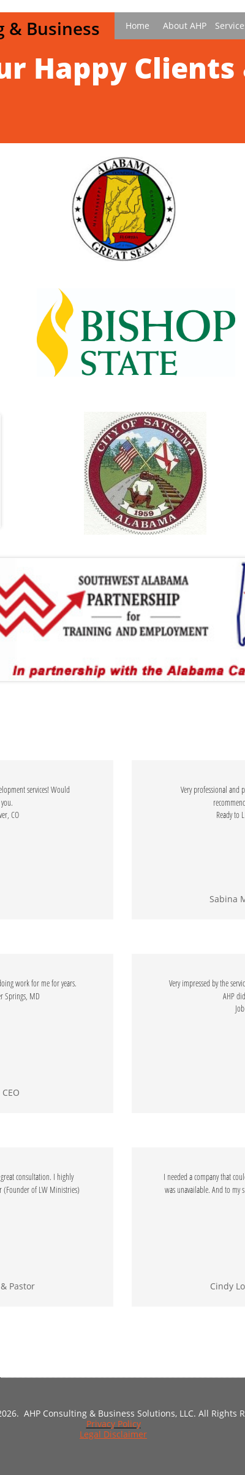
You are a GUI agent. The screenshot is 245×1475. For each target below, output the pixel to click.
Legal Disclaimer (113, 1434)
